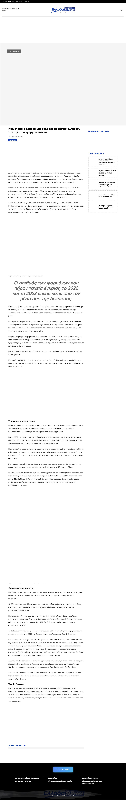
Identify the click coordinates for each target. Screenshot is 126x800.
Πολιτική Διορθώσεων (90, 778)
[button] (121, 10)
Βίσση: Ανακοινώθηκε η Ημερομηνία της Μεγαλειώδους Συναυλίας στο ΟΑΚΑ (106, 161)
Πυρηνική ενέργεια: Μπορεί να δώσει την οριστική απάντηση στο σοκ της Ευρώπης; (107, 173)
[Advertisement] (46, 156)
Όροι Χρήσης (53, 778)
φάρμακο (12, 140)
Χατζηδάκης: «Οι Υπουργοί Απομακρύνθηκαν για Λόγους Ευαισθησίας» (106, 184)
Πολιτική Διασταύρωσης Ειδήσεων (26, 778)
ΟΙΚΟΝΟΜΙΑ (14, 51)
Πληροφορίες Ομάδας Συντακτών (60, 781)
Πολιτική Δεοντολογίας (22, 781)
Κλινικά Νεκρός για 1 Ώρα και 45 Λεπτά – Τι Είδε (106, 195)
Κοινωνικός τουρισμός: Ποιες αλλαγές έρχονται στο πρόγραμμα (106, 207)
